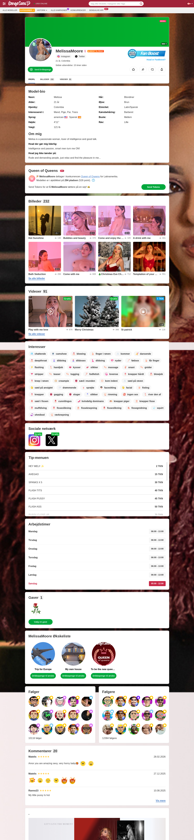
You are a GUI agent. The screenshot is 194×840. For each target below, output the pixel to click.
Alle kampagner (59, 10)
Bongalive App (97, 10)
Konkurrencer (78, 10)
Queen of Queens (90, 176)
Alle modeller (10, 10)
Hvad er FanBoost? (156, 59)
